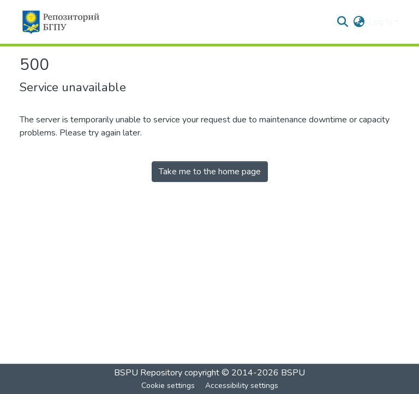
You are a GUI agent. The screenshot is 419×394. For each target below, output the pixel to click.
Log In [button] (381, 22)
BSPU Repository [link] (148, 373)
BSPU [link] (293, 373)
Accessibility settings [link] (241, 385)
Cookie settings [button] (168, 385)
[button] (60, 22)
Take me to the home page (210, 172)
